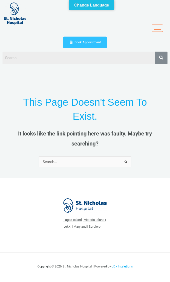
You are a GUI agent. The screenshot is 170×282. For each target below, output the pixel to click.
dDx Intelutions (122, 266)
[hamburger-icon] (157, 28)
